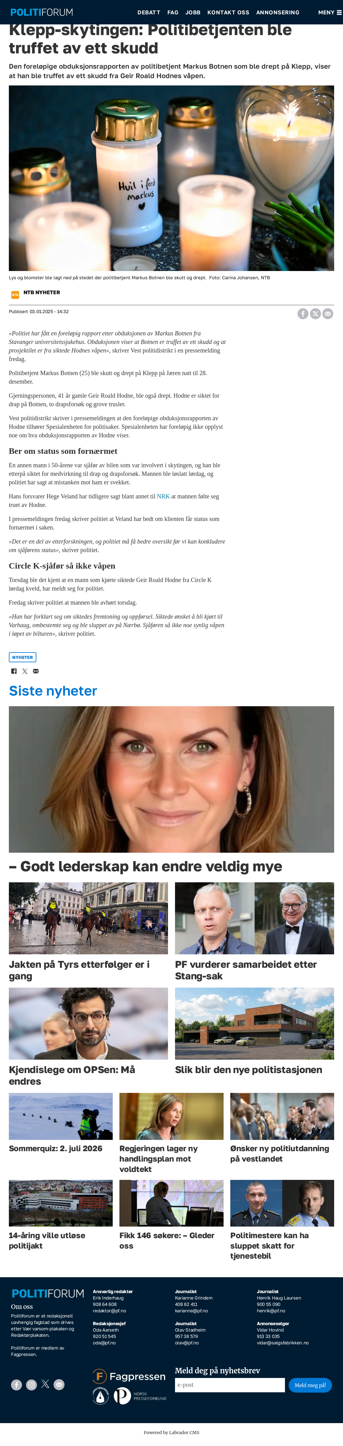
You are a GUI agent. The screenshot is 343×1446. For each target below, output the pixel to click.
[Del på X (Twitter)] (315, 315)
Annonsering (278, 12)
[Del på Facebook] (303, 315)
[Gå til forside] (70, 12)
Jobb (193, 12)
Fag (173, 12)
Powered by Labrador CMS (171, 1437)
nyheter (22, 661)
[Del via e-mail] (328, 315)
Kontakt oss (228, 12)
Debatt (148, 12)
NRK (163, 500)
